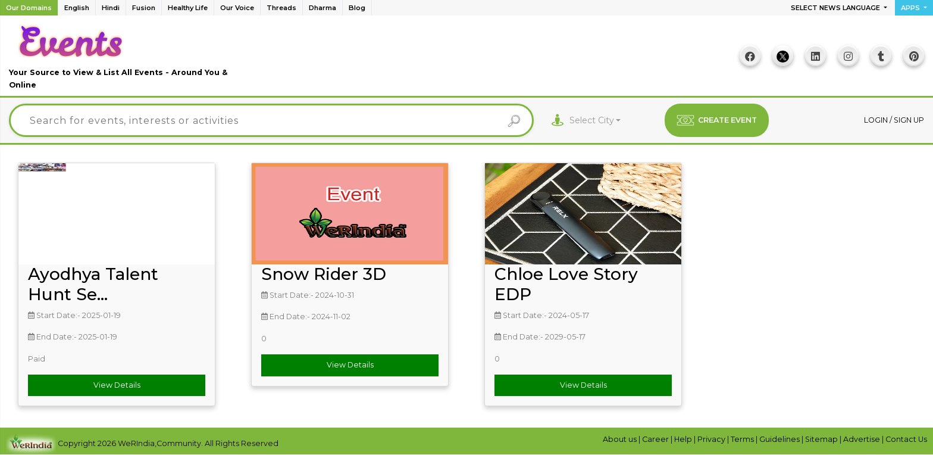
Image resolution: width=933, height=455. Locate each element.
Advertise (862, 439)
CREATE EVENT (717, 120)
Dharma (322, 8)
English (76, 8)
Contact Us (906, 439)
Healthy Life (188, 8)
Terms (743, 439)
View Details (116, 385)
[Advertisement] (466, 60)
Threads (281, 8)
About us (620, 439)
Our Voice (237, 8)
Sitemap (822, 439)
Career (656, 439)
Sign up (909, 120)
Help (684, 439)
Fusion (143, 8)
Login (877, 120)
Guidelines (780, 439)
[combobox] (595, 120)
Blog (357, 8)
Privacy (712, 439)
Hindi (111, 8)
